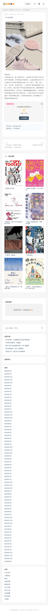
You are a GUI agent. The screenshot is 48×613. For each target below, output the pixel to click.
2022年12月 (8, 482)
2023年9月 (8, 456)
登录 (31, 310)
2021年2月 (8, 547)
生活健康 (7, 593)
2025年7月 (8, 391)
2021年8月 (8, 529)
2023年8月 (8, 459)
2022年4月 (8, 506)
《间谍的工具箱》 (9, 188)
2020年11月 (8, 555)
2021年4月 (8, 541)
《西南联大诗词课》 (37, 145)
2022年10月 (8, 488)
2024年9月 (8, 421)
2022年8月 (8, 494)
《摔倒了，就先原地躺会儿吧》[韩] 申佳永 (34, 287)
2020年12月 (8, 552)
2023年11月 (8, 450)
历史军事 (7, 581)
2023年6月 (8, 465)
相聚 (6, 14)
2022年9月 (8, 491)
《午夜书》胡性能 (9, 255)
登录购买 (24, 118)
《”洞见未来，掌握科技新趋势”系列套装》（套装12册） (13, 146)
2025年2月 (8, 406)
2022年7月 (8, 497)
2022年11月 (8, 485)
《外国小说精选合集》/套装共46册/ (34, 222)
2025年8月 (8, 388)
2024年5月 (8, 432)
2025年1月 (8, 409)
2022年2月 (8, 511)
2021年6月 (8, 535)
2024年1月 (8, 444)
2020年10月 (8, 558)
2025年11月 (8, 380)
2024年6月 (8, 429)
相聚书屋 (11, 10)
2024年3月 (8, 438)
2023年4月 (8, 470)
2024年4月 (8, 435)
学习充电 (7, 587)
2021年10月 (8, 523)
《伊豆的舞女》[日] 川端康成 (13, 348)
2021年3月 (8, 544)
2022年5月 (8, 503)
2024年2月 (8, 441)
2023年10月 (8, 453)
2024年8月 (8, 424)
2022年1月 (8, 514)
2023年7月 (8, 462)
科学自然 (7, 596)
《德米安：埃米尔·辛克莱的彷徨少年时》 (13, 222)
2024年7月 (8, 426)
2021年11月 (8, 520)
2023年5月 (8, 467)
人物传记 (7, 575)
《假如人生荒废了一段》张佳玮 (34, 189)
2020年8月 (8, 561)
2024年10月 (8, 418)
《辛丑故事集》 (16, 128)
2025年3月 (8, 403)
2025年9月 (8, 385)
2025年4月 (8, 400)
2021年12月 (8, 517)
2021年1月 (8, 549)
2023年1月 (8, 479)
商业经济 (7, 584)
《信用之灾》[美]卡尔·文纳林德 (14, 351)
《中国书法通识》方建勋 (12, 342)
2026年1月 (8, 374)
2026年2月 (8, 371)
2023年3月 (8, 473)
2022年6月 (8, 500)
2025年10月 (8, 383)
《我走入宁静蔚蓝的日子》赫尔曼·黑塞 (13, 287)
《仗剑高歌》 (30, 255)
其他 (5, 578)
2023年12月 (8, 447)
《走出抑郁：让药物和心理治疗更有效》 (17, 340)
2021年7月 (8, 532)
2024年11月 (8, 415)
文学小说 (17, 10)
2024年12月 (8, 412)
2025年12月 (8, 377)
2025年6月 (8, 394)
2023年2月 (8, 476)
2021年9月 (8, 526)
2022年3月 (8, 508)
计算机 (6, 599)
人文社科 (7, 572)
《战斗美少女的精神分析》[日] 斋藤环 (16, 345)
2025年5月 (8, 397)
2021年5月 (8, 538)
